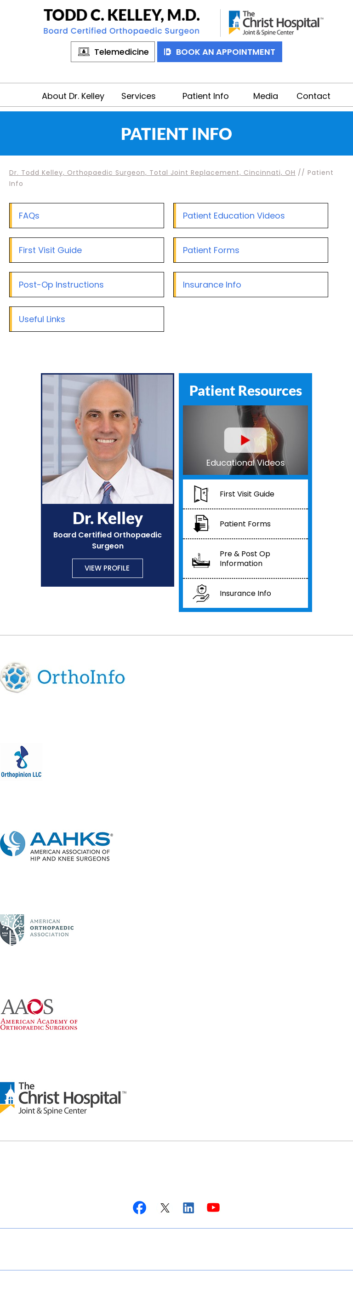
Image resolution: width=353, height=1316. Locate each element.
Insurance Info (212, 284)
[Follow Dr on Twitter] (164, 1208)
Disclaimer (116, 1238)
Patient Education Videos (234, 215)
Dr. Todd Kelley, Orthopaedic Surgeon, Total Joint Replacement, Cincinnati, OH (152, 172)
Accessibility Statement (177, 1259)
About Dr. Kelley (73, 96)
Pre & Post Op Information (245, 558)
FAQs (29, 215)
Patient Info (205, 96)
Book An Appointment (225, 52)
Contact (313, 96)
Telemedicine (121, 52)
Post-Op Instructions (61, 284)
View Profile (107, 568)
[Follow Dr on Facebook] (139, 1208)
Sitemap (216, 1238)
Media (265, 96)
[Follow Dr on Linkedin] (188, 1208)
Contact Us (272, 1238)
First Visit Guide (50, 250)
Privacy (168, 1238)
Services (138, 96)
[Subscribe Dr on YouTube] (213, 1208)
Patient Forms (211, 250)
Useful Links (42, 319)
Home (26, 94)
